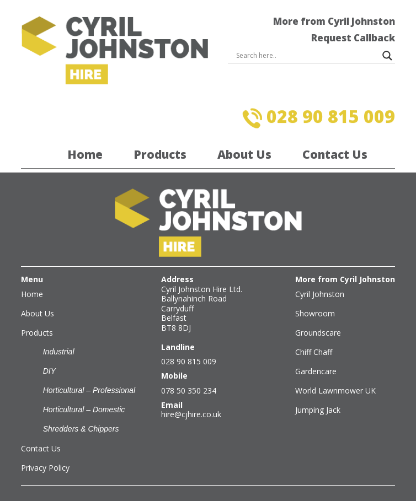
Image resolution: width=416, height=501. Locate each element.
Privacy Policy (45, 467)
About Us (244, 154)
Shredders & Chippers (81, 428)
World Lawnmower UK (335, 390)
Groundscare (318, 332)
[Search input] (306, 55)
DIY (49, 371)
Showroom (315, 313)
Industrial (58, 351)
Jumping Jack (317, 410)
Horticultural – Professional (89, 390)
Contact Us (334, 154)
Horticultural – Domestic (84, 409)
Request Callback (353, 37)
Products (160, 154)
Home (85, 154)
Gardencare (316, 371)
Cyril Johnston (319, 294)
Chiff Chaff (313, 352)
